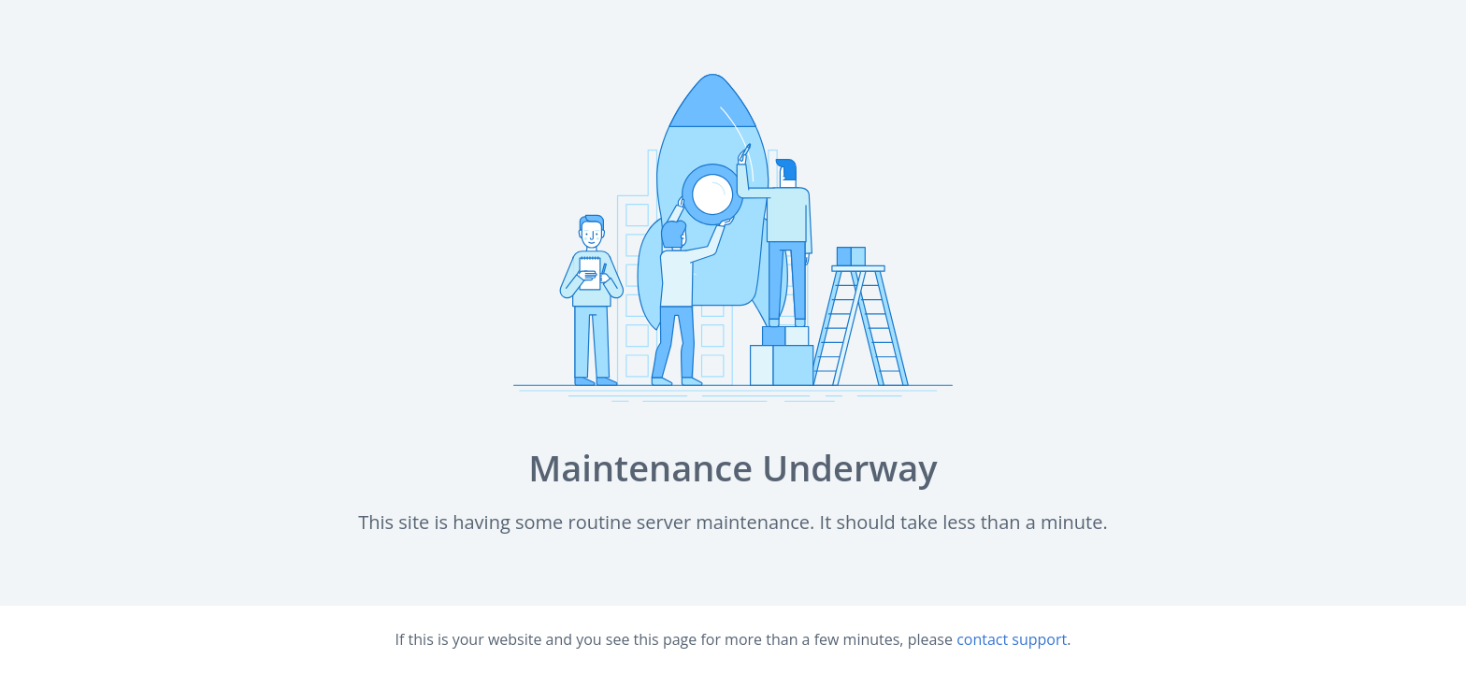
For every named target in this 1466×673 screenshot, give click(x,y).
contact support (1011, 639)
